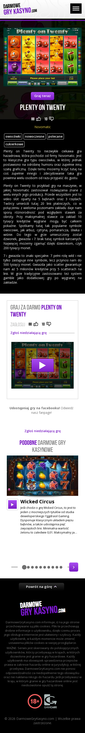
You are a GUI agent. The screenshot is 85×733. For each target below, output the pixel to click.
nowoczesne (34, 136)
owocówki (13, 136)
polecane (55, 136)
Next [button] (73, 567)
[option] (42, 494)
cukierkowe (14, 144)
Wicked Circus (37, 501)
